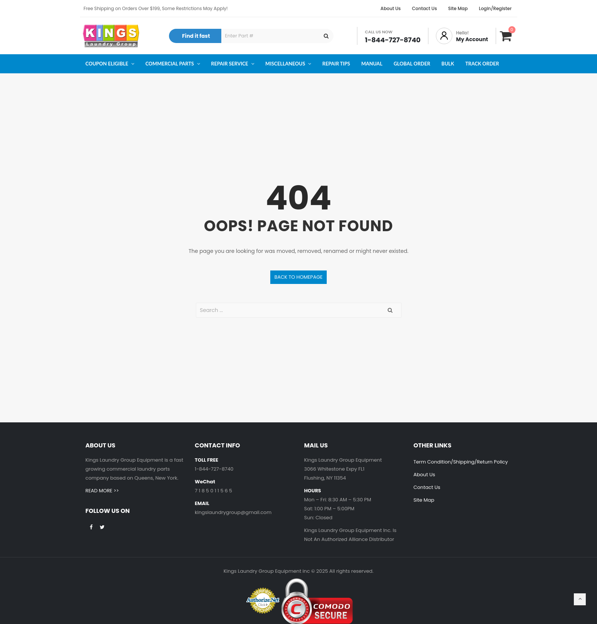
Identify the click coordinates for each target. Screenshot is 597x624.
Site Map (423, 500)
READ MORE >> (102, 490)
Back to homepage (298, 277)
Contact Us (426, 487)
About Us (424, 474)
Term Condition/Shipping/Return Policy (460, 461)
